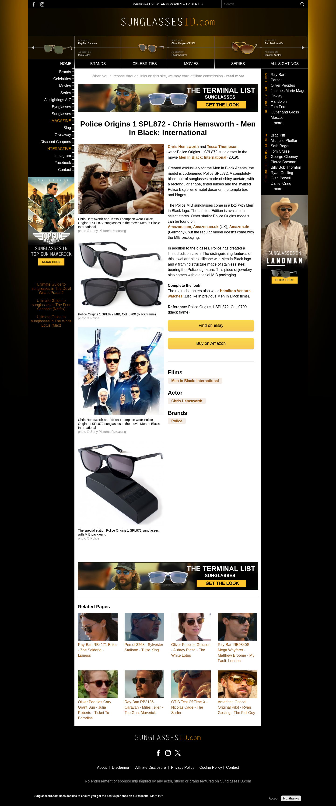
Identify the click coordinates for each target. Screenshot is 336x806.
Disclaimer (121, 767)
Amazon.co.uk (205, 227)
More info (156, 797)
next (303, 47)
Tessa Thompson (222, 147)
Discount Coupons (55, 142)
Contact (64, 170)
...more (276, 123)
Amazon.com (179, 227)
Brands (98, 64)
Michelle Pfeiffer (284, 141)
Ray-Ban (278, 75)
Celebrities (145, 64)
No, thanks (291, 800)
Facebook (63, 163)
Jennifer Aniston (273, 55)
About (102, 767)
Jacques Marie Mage (288, 91)
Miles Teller (84, 55)
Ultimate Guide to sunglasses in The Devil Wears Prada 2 (51, 288)
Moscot (277, 118)
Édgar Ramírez (179, 55)
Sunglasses (61, 114)
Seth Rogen (280, 146)
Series (238, 64)
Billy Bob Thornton (286, 167)
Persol (276, 80)
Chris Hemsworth (183, 147)
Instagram (62, 156)
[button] (121, 213)
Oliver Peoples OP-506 (183, 43)
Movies (191, 64)
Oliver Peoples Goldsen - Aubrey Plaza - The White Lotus (190, 650)
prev (33, 47)
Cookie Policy (211, 767)
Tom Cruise (280, 151)
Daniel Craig (281, 183)
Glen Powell (280, 178)
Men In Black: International (202, 157)
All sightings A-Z (57, 100)
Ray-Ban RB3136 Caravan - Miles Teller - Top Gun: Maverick (144, 707)
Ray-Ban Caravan (87, 43)
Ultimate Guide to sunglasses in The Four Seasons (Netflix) (51, 305)
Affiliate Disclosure (150, 767)
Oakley (276, 96)
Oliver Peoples (283, 85)
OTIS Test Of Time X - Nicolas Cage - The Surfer (189, 707)
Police (176, 421)
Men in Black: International (195, 381)
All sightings (285, 64)
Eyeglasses (61, 107)
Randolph (279, 101)
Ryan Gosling (282, 173)
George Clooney (284, 157)
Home (65, 64)
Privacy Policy (182, 767)
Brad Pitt (278, 135)
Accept (273, 800)
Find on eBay (211, 325)
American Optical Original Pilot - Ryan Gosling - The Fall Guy (236, 707)
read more (235, 76)
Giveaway (63, 135)
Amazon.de (239, 227)
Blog (67, 128)
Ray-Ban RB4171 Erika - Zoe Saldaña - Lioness (97, 650)
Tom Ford (279, 107)
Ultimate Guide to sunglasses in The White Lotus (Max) (51, 321)
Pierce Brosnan (283, 162)
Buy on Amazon (211, 343)
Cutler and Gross (285, 112)
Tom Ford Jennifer (274, 43)
